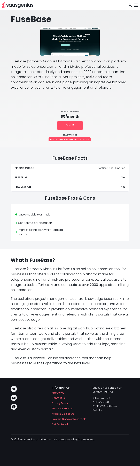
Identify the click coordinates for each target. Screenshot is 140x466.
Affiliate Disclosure (63, 413)
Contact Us (59, 398)
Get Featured (60, 424)
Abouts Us (58, 392)
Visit (70, 125)
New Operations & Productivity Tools (69, 139)
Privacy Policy (60, 403)
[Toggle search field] (130, 5)
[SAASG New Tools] (17, 5)
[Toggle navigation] (136, 5)
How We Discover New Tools (69, 419)
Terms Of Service (62, 408)
